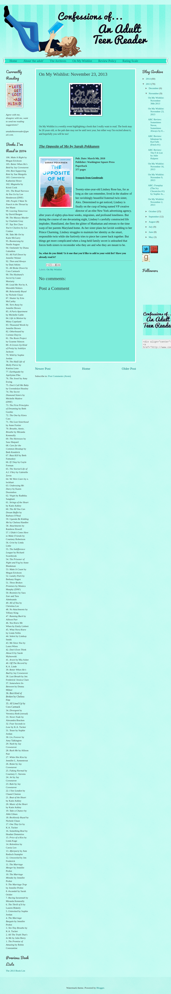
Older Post (129, 368)
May (151, 237)
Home (13, 61)
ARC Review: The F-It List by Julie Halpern (155, 154)
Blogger (100, 988)
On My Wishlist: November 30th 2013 (156, 100)
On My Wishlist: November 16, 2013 (156, 166)
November (154, 93)
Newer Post (43, 368)
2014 (148, 78)
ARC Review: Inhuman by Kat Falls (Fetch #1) (155, 140)
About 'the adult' (33, 61)
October (153, 211)
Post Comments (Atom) (59, 376)
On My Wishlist (82, 61)
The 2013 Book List (15, 970)
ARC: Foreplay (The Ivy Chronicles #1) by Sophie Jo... (156, 189)
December (154, 88)
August (152, 221)
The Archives (58, 61)
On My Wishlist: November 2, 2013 (156, 202)
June (151, 232)
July (151, 226)
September (154, 216)
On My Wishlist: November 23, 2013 (156, 111)
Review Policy (107, 61)
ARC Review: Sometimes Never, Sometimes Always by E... (156, 125)
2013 (148, 84)
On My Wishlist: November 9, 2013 (156, 177)
